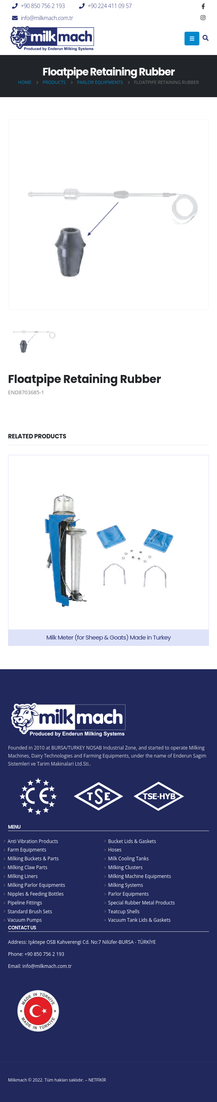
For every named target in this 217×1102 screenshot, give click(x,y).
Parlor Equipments (128, 893)
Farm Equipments (27, 849)
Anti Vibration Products (33, 841)
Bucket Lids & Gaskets (132, 841)
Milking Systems (125, 885)
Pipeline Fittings (25, 902)
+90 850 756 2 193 (43, 6)
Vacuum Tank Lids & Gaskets (139, 920)
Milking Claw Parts (27, 867)
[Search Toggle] (205, 39)
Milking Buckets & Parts (33, 858)
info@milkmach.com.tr (47, 18)
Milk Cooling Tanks (128, 858)
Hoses (115, 849)
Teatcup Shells (124, 911)
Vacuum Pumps (25, 920)
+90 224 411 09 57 (109, 6)
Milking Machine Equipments (139, 876)
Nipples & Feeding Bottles (36, 893)
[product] (108, 550)
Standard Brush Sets (30, 911)
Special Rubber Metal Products (141, 902)
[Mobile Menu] (192, 38)
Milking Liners (23, 876)
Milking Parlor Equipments (36, 885)
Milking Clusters (125, 867)
